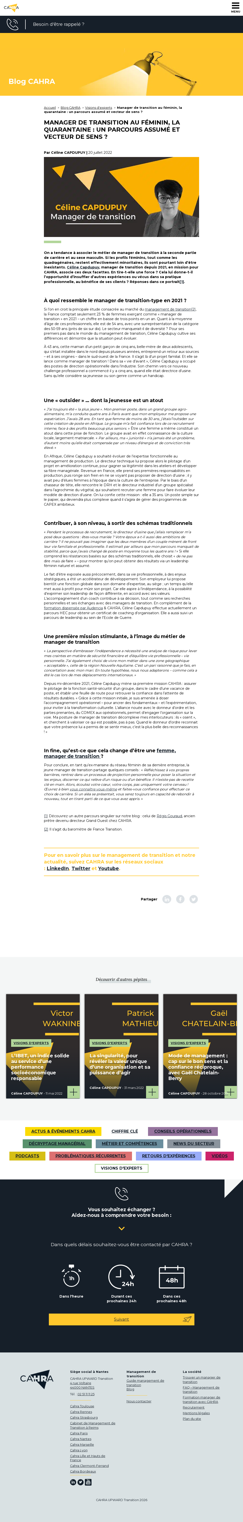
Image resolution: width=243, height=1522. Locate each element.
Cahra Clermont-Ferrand (89, 1466)
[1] (182, 282)
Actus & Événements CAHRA (63, 1131)
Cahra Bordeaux (83, 1471)
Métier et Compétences (129, 1143)
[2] (193, 309)
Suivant (153, 1319)
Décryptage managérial (57, 1143)
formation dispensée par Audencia (73, 608)
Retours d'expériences (168, 1156)
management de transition (168, 309)
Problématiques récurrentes (91, 1156)
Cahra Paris (79, 1433)
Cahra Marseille (82, 1444)
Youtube (108, 868)
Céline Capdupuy (83, 267)
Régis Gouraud (169, 816)
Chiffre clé (125, 1131)
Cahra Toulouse (82, 1406)
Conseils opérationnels (183, 1131)
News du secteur (193, 1143)
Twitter (81, 868)
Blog (130, 1389)
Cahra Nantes (80, 1439)
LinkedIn (58, 868)
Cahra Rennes (81, 1412)
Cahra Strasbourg (84, 1417)
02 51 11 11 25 (85, 1394)
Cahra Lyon (79, 1450)
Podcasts (27, 1156)
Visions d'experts (121, 1168)
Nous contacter (139, 1401)
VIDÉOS (220, 1156)
